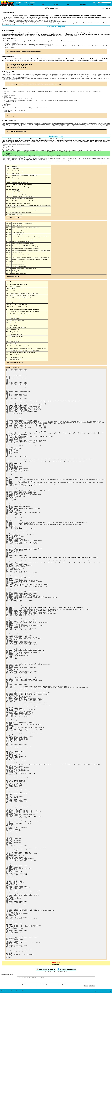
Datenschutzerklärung (106, 1109)
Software (56, 4)
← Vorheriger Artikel (50, 1089)
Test (43, 4)
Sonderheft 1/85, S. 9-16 (55, 8)
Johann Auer (104, 162)
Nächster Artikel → (62, 1089)
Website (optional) (62, 1103)
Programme (83, 4)
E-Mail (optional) (42, 1103)
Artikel (25, 2)
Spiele (68, 4)
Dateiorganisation (56, 1082)
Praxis (108, 4)
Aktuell (17, 4)
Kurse (96, 4)
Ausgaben (18, 2)
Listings (32, 2)
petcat (8, 367)
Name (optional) (23, 1103)
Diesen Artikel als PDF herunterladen (46, 1087)
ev (109, 162)
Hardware (30, 4)
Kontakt (91, 1109)
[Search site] (104, 2)
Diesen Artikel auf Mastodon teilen (66, 1087)
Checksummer (15, 367)
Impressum (96, 1109)
